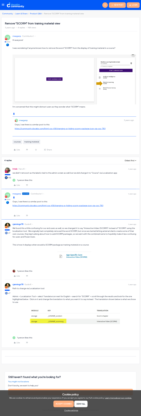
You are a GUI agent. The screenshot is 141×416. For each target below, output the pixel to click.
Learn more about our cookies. (118, 398)
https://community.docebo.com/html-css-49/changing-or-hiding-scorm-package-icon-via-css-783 (60, 128)
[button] (3, 6)
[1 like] (22, 180)
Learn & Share (21, 13)
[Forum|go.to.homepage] (15, 5)
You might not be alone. (18, 381)
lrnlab (15, 169)
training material (31, 142)
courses (17, 142)
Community (7, 13)
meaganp (17, 36)
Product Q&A (36, 13)
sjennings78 (18, 224)
